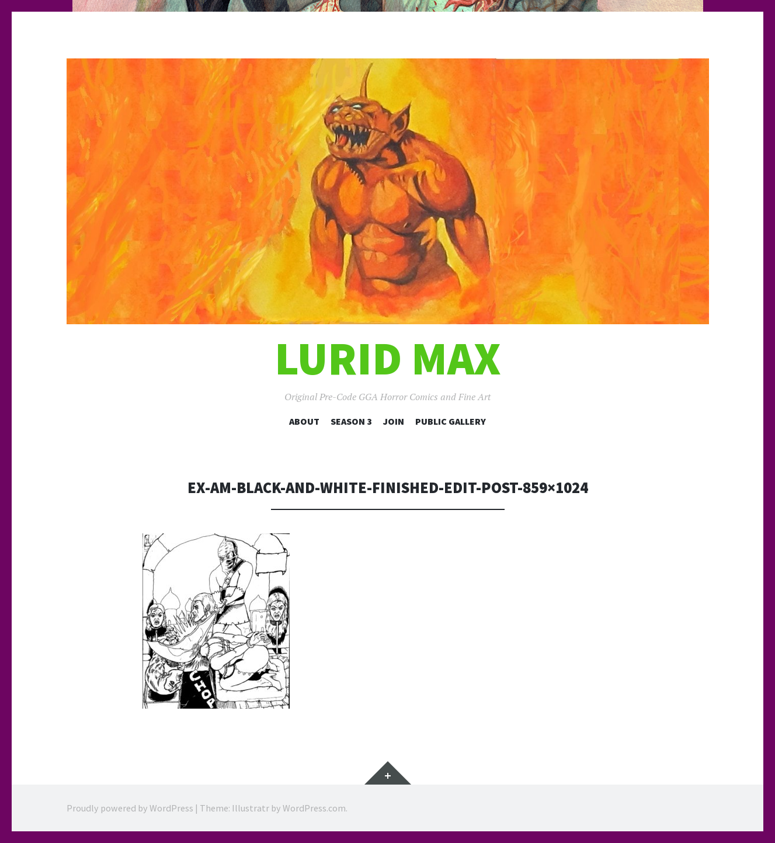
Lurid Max (387, 358)
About (304, 421)
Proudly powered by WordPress (130, 808)
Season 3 (351, 421)
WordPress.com (314, 808)
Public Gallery (450, 421)
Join (393, 421)
